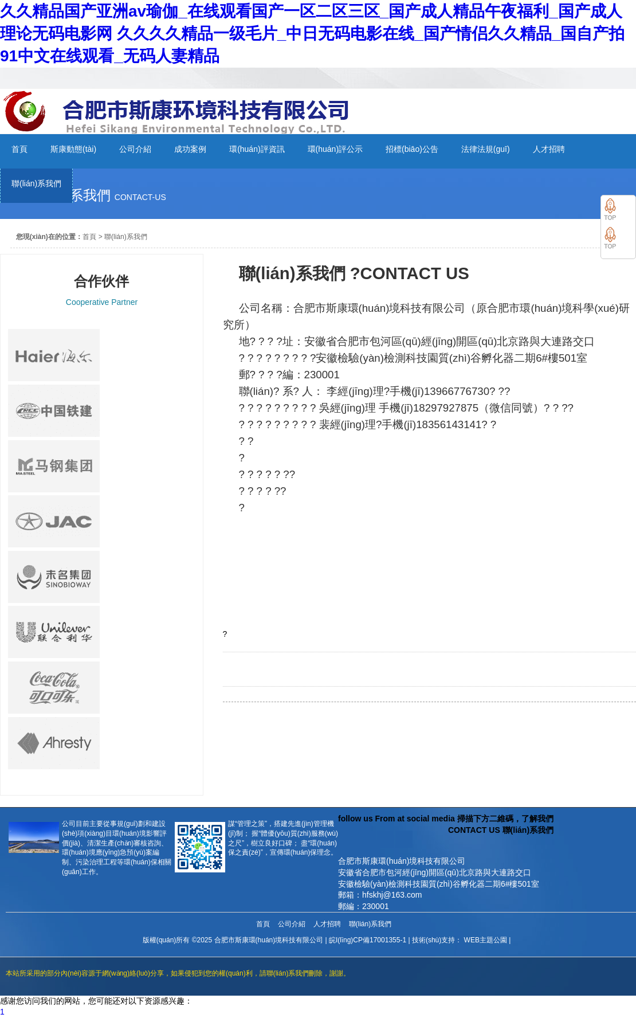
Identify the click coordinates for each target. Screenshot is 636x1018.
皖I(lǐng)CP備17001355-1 (367, 940)
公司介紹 (291, 924)
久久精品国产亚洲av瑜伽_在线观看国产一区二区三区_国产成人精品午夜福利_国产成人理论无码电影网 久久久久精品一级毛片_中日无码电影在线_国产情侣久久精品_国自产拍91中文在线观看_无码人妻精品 (312, 33)
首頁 (89, 237)
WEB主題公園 (485, 940)
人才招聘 (327, 924)
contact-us (140, 197)
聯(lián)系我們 (125, 237)
